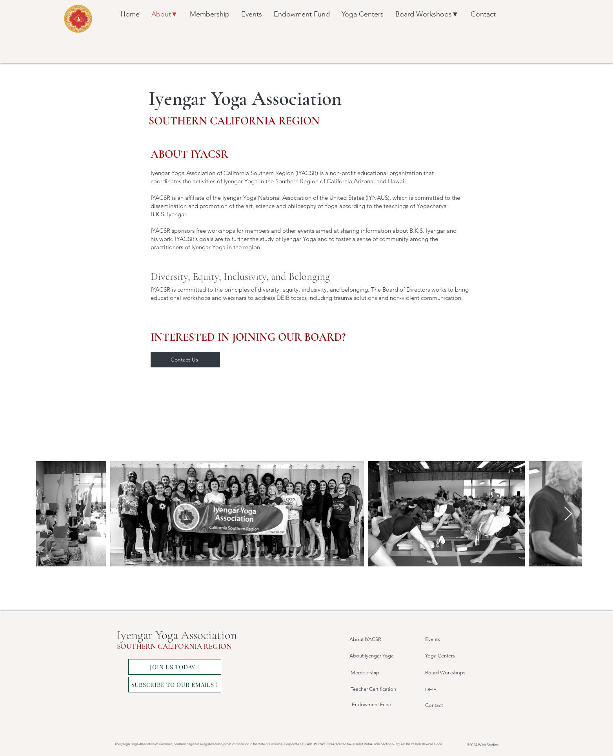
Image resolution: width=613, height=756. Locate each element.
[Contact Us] (185, 359)
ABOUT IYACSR (189, 154)
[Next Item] (568, 514)
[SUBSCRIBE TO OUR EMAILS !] (174, 684)
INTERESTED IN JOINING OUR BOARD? (248, 337)
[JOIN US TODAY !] (174, 667)
